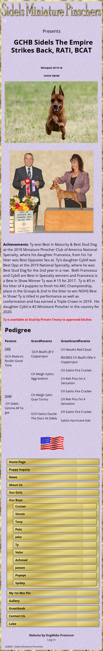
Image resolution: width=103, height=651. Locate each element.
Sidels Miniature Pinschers (28, 646)
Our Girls (15, 492)
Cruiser (20, 506)
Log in (51, 640)
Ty (17, 545)
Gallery (14, 601)
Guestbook (17, 608)
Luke (12, 624)
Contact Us (17, 616)
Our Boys (16, 500)
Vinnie (20, 514)
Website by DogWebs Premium (51, 635)
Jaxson (20, 568)
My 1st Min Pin (20, 593)
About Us (16, 485)
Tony (19, 522)
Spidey (20, 583)
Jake (18, 537)
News (13, 477)
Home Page (17, 462)
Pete (18, 529)
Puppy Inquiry (19, 470)
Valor (19, 552)
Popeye (20, 575)
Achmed (21, 560)
